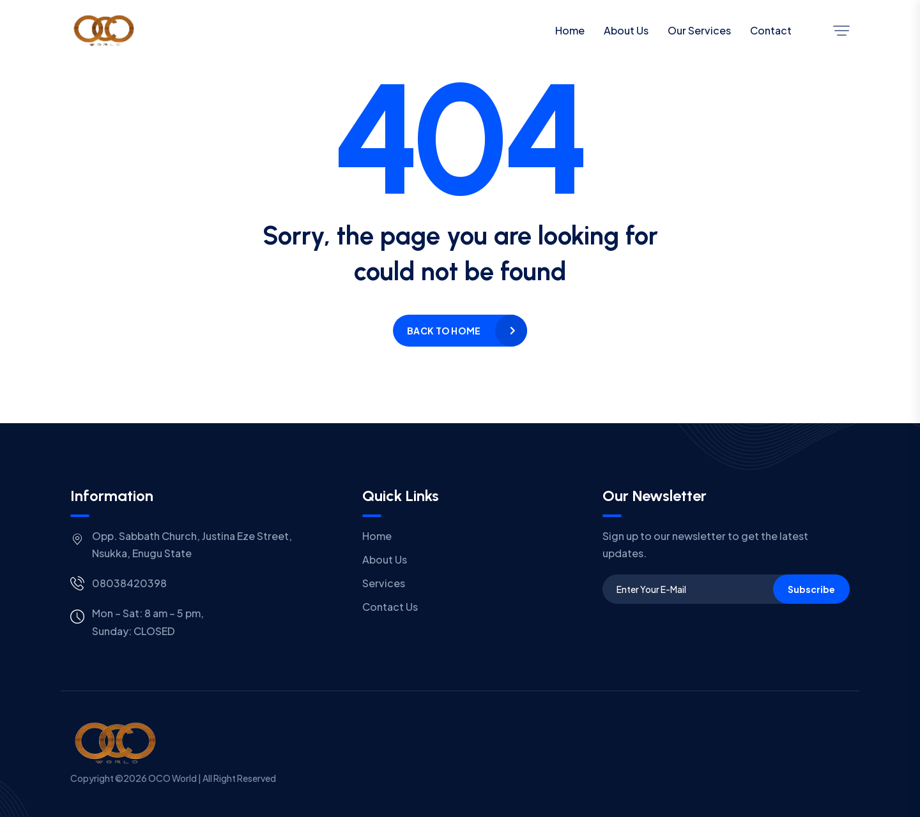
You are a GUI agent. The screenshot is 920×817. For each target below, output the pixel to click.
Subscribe (811, 589)
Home (570, 30)
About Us (626, 30)
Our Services (699, 30)
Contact (771, 30)
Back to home (443, 330)
